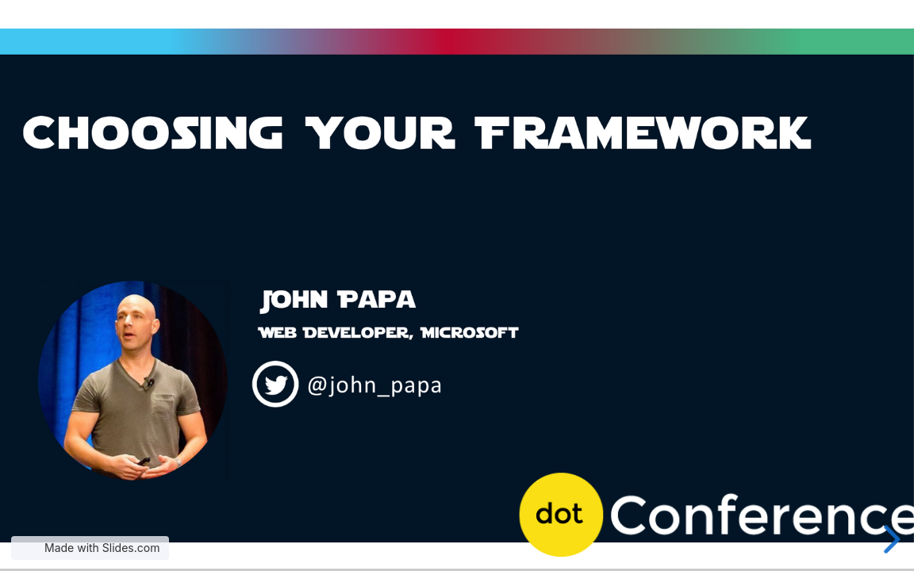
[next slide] (889, 539)
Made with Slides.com (101, 547)
